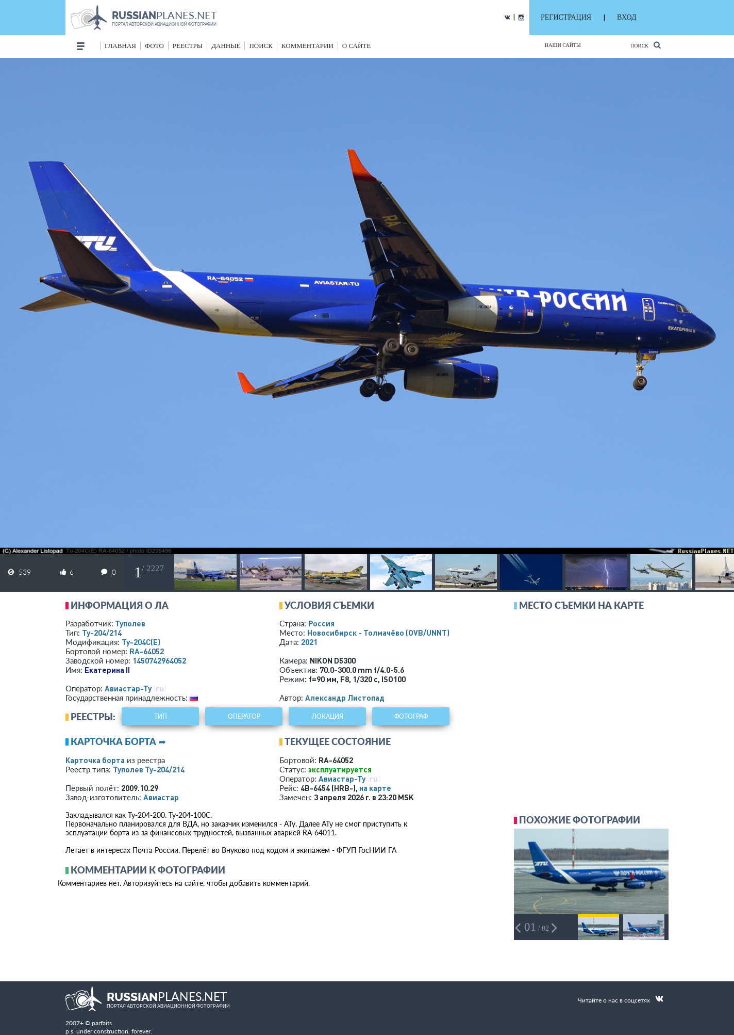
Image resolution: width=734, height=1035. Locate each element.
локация (327, 716)
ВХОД (626, 17)
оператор (244, 716)
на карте (375, 788)
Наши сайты (563, 45)
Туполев (130, 623)
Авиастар (161, 797)
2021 (309, 641)
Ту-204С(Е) (141, 641)
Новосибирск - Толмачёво (378, 632)
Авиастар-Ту (128, 688)
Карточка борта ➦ (118, 741)
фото (154, 46)
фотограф (411, 716)
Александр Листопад (345, 697)
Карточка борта (95, 760)
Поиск (645, 45)
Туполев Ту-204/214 (149, 769)
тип (160, 716)
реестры (188, 46)
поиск (261, 46)
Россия (321, 623)
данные (225, 46)
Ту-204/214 (102, 632)
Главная (120, 46)
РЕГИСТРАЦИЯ (566, 17)
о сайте (356, 46)
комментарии (307, 46)
